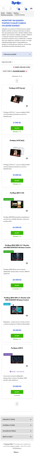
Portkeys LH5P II (17, 348)
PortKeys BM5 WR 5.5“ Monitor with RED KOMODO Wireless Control (17, 299)
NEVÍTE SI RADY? (8, 437)
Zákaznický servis (9, 419)
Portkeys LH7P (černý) (17, 88)
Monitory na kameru (7, 15)
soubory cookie (14, 446)
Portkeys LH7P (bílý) (17, 140)
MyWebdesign (17, 448)
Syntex (3, 13)
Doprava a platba (9, 425)
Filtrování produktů (10, 54)
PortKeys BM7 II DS (17, 193)
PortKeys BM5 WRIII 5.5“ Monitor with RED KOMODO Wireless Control (17, 246)
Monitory (16, 13)
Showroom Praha (9, 431)
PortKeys (9, 13)
